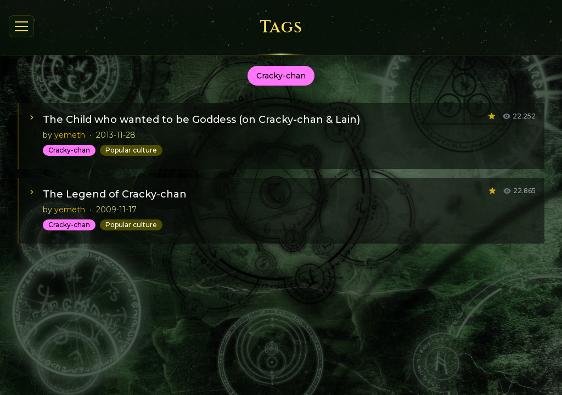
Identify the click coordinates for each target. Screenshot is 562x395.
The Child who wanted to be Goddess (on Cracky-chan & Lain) (201, 120)
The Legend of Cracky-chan (115, 194)
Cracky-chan (69, 150)
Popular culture (131, 150)
